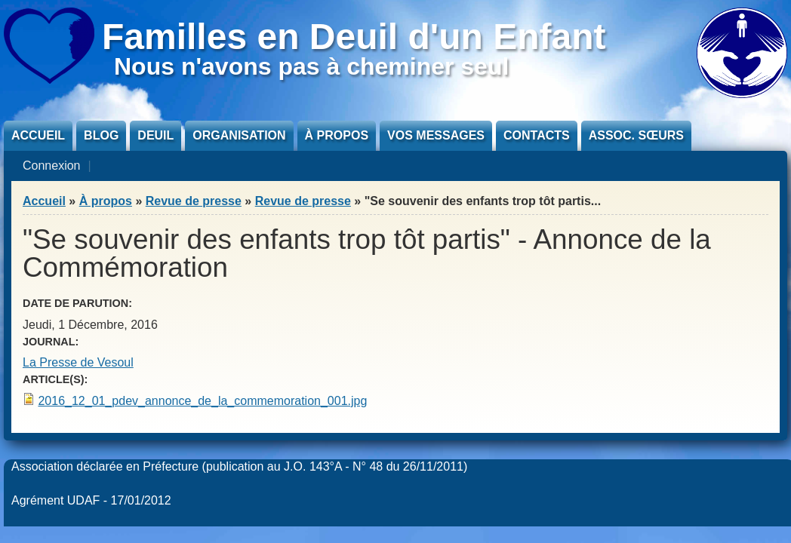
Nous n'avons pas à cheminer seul (311, 66)
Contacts (536, 135)
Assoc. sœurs (636, 135)
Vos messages (436, 135)
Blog (101, 135)
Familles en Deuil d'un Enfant (354, 37)
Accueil (38, 135)
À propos (336, 135)
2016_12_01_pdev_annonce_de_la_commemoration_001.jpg (202, 400)
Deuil (155, 135)
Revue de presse (194, 201)
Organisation (238, 135)
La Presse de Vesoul (78, 362)
